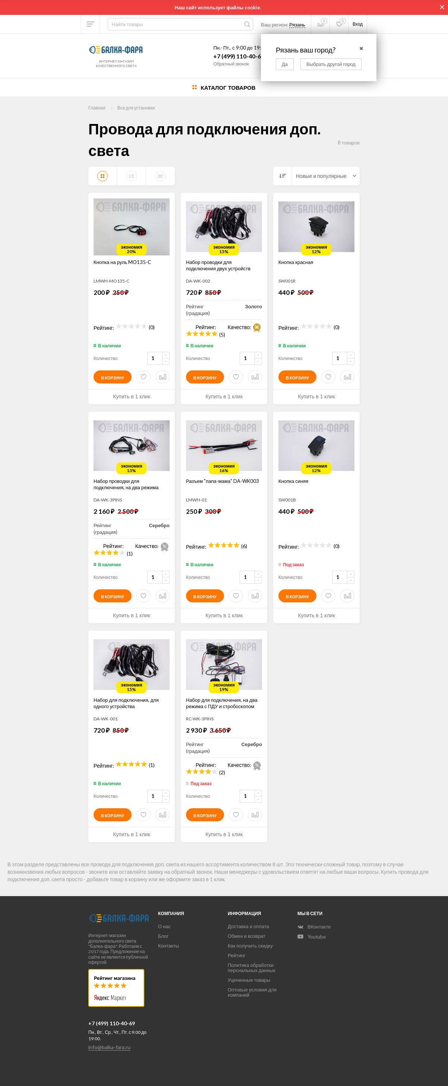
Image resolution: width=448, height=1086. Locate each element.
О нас (164, 926)
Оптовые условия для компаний (252, 992)
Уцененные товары (249, 980)
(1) (130, 552)
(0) (152, 326)
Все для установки (136, 108)
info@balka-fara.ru (109, 1047)
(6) (244, 545)
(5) (222, 333)
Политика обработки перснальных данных (251, 967)
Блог (163, 936)
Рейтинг (237, 955)
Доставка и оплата (248, 926)
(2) (222, 771)
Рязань (297, 25)
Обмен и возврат (246, 936)
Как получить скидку (250, 946)
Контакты (168, 946)
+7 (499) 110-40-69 (238, 56)
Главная (96, 108)
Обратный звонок (231, 64)
